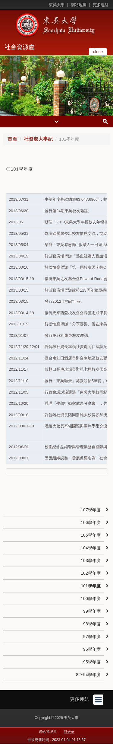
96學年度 (92, 649)
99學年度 (92, 611)
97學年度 (92, 636)
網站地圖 (78, 5)
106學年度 (90, 522)
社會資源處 (20, 47)
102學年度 (90, 573)
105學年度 (90, 535)
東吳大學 (56, 5)
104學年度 (90, 547)
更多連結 (100, 5)
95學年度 (92, 661)
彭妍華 (69, 732)
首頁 (12, 139)
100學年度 (90, 598)
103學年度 (90, 560)
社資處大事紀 (38, 139)
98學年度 (92, 623)
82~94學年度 (88, 674)
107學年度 (90, 509)
